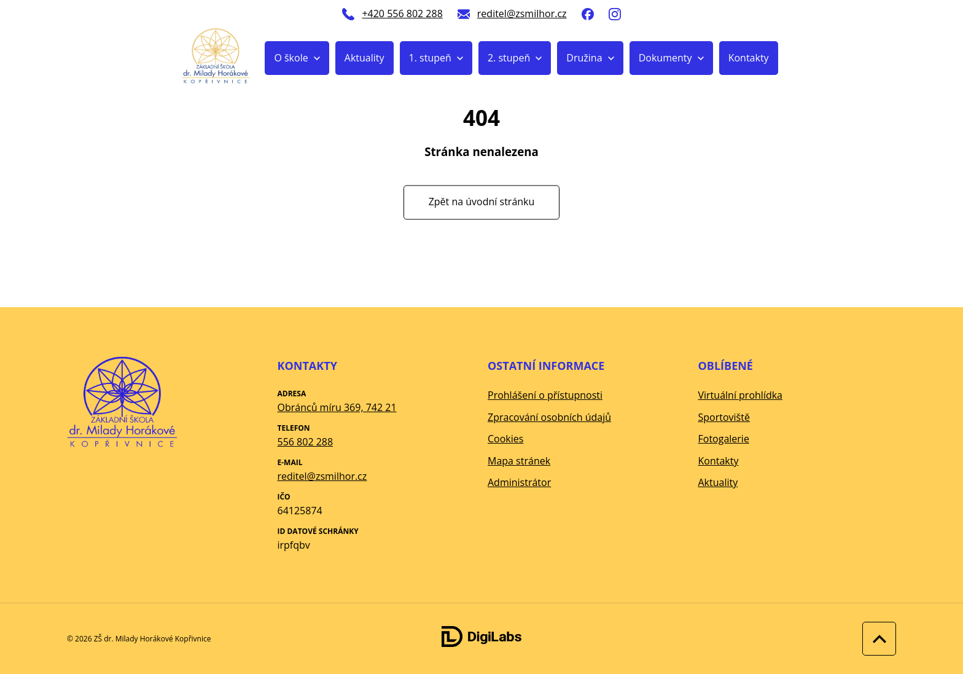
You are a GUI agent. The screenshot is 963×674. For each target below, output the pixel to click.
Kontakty (748, 58)
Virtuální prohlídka (740, 395)
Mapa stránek (519, 461)
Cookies (505, 438)
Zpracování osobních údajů (549, 417)
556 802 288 (305, 442)
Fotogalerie (723, 438)
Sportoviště (724, 417)
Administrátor (519, 482)
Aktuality (364, 58)
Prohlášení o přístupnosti (545, 395)
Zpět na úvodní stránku (482, 202)
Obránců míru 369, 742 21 (337, 407)
